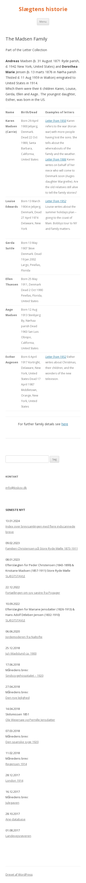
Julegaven (12, 803)
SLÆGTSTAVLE (15, 576)
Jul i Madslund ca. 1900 (21, 653)
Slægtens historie (43, 9)
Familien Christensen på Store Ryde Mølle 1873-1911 (42, 548)
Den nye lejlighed (18, 698)
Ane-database (15, 819)
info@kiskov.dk (16, 488)
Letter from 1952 (55, 201)
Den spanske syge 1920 (22, 742)
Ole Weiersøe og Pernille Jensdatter (30, 720)
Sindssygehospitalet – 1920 (24, 675)
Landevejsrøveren (18, 836)
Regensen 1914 (16, 764)
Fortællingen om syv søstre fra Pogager (33, 593)
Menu (43, 21)
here (64, 424)
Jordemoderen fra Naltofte (24, 637)
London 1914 (14, 780)
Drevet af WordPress (19, 875)
